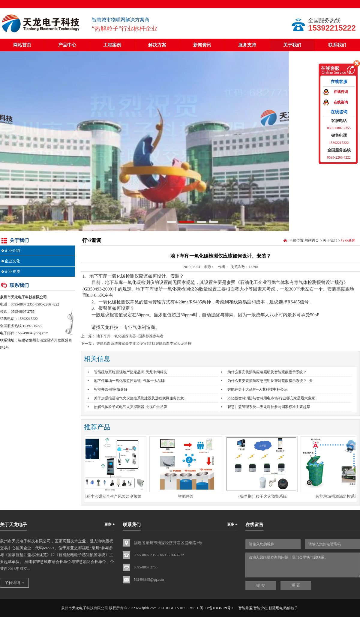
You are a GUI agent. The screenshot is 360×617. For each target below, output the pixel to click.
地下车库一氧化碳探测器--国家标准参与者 (130, 336)
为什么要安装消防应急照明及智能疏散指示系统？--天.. (270, 381)
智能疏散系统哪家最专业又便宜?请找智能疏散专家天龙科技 (143, 343)
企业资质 (12, 271)
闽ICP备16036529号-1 (217, 608)
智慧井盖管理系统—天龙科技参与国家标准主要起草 (268, 407)
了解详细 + (14, 582)
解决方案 (157, 45)
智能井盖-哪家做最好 (111, 389)
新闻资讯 (202, 45)
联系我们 (337, 45)
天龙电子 (18, 297)
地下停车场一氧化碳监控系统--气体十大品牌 (129, 381)
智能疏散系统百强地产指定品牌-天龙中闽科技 (130, 372)
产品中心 (67, 45)
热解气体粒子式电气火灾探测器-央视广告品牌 (130, 407)
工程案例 (112, 45)
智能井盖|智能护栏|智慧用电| (261, 608)
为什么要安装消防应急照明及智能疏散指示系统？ (267, 372)
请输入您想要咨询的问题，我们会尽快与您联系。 (302, 565)
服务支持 (247, 45)
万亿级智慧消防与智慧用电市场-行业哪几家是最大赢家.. (272, 398)
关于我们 (292, 45)
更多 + (109, 524)
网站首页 (22, 45)
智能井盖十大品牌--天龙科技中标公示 (257, 389)
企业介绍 (12, 250)
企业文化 (12, 261)
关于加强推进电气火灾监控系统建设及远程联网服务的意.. (140, 398)
